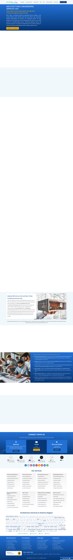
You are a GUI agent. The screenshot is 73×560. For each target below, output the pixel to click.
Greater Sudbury (8, 522)
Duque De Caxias (57, 519)
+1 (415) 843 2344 (10, 553)
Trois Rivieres (22, 523)
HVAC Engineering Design (57, 547)
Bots (16, 519)
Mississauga (37, 522)
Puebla (54, 528)
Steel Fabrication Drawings (12, 499)
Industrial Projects (11, 482)
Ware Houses (10, 501)
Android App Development (42, 541)
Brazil (38, 519)
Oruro (23, 519)
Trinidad (7, 531)
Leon (42, 528)
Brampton (56, 520)
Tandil (47, 517)
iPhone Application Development (43, 540)
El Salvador (28, 526)
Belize (63, 517)
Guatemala (37, 526)
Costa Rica (61, 525)
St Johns (10, 523)
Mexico (18, 528)
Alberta (51, 520)
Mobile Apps (40, 554)
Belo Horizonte (44, 519)
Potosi (25, 519)
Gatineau (65, 520)
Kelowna (20, 522)
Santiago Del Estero (43, 517)
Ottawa (51, 522)
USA (17, 531)
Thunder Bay (16, 523)
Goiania (64, 519)
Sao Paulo (41, 520)
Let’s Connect (63, 2)
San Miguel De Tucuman (31, 517)
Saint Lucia (38, 529)
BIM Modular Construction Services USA (47, 321)
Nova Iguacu (17, 520)
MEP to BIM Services (41, 480)
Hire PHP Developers (26, 541)
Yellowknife (35, 523)
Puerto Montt (15, 525)
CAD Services (46, 554)
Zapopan (59, 528)
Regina (57, 522)
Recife (24, 520)
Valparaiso (32, 525)
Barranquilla (44, 525)
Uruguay (10, 531)
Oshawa (49, 522)
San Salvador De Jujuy (38, 517)
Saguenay (60, 522)
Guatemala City (42, 526)
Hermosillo (39, 528)
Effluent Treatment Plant (27, 486)
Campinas (50, 519)
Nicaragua (10, 529)
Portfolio (50, 554)
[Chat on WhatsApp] (47, 465)
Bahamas (56, 517)
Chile (43, 523)
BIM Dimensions (56, 504)
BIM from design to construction (59, 500)
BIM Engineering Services (42, 494)
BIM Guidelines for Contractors (59, 494)
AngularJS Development (11, 547)
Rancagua (22, 525)
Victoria (29, 523)
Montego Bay (7, 528)
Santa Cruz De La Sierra (29, 519)
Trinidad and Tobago (62, 529)
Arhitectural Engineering (12, 476)
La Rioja (49, 516)
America (48, 533)
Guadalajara (36, 528)
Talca (27, 525)
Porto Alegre (21, 520)
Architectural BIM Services (42, 500)
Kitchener (27, 522)
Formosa (43, 516)
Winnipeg (32, 523)
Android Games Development (43, 547)
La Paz (20, 519)
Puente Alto (11, 525)
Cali (49, 525)
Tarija (36, 519)
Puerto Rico (32, 531)
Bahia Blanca (20, 516)
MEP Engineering (41, 476)
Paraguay (18, 529)
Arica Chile (49, 523)
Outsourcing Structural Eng (27, 478)
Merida (44, 528)
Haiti (48, 526)
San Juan (36, 531)
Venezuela (40, 531)
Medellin (57, 525)
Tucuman (52, 517)
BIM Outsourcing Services (42, 498)
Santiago (25, 525)
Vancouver (26, 523)
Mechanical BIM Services (42, 506)
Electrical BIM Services (42, 504)
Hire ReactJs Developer (26, 544)
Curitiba (53, 519)
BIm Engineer (40, 496)
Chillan (52, 523)
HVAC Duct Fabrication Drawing (28, 504)
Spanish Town (15, 528)
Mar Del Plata (52, 516)
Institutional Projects (11, 480)
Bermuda (7, 519)
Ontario (46, 522)
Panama (14, 529)
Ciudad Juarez (25, 528)
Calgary (59, 520)
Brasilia (48, 519)
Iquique (61, 523)
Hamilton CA (17, 522)
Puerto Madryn (8, 517)
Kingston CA (23, 522)
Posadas (61, 516)
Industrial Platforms (11, 503)
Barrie (53, 520)
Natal (15, 520)
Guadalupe (32, 528)
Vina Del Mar (36, 525)
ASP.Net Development (11, 544)
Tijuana (56, 528)
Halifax (14, 522)
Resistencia (14, 517)
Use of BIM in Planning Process (59, 498)
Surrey (13, 523)
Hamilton (11, 519)
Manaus (13, 520)
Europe (41, 533)
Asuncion (22, 529)
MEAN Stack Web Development (12, 541)
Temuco (29, 525)
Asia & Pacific (34, 533)
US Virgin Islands (20, 531)
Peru (24, 529)
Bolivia (14, 519)
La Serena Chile (8, 525)
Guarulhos (7, 520)
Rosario (25, 517)
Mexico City (47, 528)
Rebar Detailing (10, 497)
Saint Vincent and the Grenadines (47, 529)
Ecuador (19, 526)
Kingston (64, 526)
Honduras (52, 526)
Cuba (64, 525)
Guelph (12, 522)
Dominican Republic (13, 526)
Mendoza (55, 516)
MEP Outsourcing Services (42, 478)
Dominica (7, 526)
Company (28, 554)
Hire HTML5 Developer (26, 540)
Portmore (11, 528)
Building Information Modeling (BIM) (59, 540)
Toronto (19, 523)
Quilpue (19, 525)
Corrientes (40, 516)
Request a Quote (13, 28)
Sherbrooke (7, 523)
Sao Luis (38, 520)
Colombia (40, 525)
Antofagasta (46, 523)
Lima (26, 529)
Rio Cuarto (17, 517)
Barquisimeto (44, 531)
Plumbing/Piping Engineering (58, 476)
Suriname (56, 529)
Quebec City (54, 522)
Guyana (45, 526)
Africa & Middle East (24, 533)
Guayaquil (22, 526)
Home (25, 554)
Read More (16, 451)
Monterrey (50, 528)
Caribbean (39, 523)
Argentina (16, 516)
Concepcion (55, 523)
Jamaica (55, 526)
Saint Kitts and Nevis (32, 529)
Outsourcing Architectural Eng (13, 478)
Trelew (50, 517)
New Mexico (63, 528)
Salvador (31, 520)
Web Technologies (34, 554)
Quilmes (11, 517)
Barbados (60, 517)
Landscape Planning (11, 486)
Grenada (32, 526)
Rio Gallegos (21, 517)
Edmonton (62, 520)
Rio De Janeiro (28, 520)
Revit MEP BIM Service (42, 486)
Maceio (10, 520)
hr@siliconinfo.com (36, 447)
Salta (27, 517)
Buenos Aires (27, 516)
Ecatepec (29, 528)
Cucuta (55, 525)
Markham (33, 522)
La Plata (46, 516)
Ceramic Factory (25, 506)
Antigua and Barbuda (10, 516)
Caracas (47, 531)
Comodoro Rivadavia (32, 516)
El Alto (18, 519)
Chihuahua (21, 528)
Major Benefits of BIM (57, 502)
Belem (40, 519)
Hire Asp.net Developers (27, 547)
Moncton (40, 522)
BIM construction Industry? (58, 506)
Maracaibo (55, 531)
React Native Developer (42, 544)
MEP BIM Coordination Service (43, 482)
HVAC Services (25, 494)
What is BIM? (56, 496)
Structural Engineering (27, 476)
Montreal (43, 522)
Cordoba (37, 516)
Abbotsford (47, 520)
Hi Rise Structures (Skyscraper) (13, 507)
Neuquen (58, 516)
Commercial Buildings (11, 505)
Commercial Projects (57, 480)
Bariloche (24, 516)
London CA (30, 522)
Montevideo (14, 531)
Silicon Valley (37, 558)
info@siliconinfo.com (57, 447)
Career (54, 554)
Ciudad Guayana (51, 531)
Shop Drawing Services (11, 495)
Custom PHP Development (11, 540)
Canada (44, 520)
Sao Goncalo (34, 520)
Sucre (33, 519)
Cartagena (51, 525)
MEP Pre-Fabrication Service (43, 484)
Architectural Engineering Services (58, 541)
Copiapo (59, 523)
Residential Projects (11, 484)
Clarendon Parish (60, 526)
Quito (25, 526)
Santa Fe (7, 529)
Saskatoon (63, 522)
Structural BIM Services (42, 502)
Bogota (47, 525)
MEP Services (55, 544)
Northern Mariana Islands (26, 531)
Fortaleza (61, 519)
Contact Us (58, 554)
